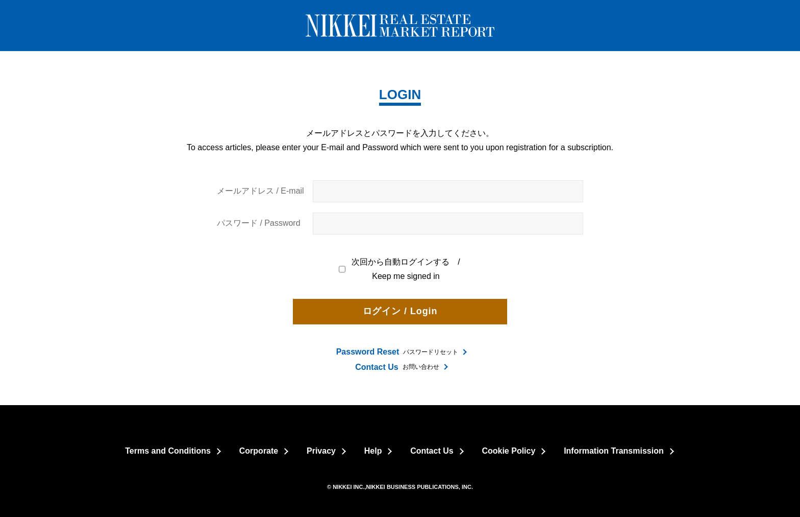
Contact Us (431, 451)
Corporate (258, 451)
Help (373, 451)
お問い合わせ (397, 367)
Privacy (321, 451)
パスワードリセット (397, 351)
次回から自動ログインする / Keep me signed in (400, 269)
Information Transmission (614, 451)
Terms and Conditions (168, 451)
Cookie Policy (508, 451)
